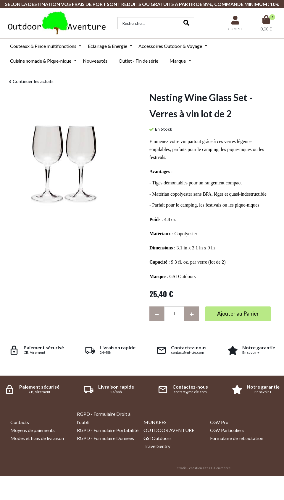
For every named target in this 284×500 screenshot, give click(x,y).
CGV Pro (219, 422)
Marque (178, 61)
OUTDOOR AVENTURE (168, 430)
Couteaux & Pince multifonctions (43, 46)
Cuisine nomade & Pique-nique (40, 61)
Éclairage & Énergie (107, 46)
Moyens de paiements (32, 430)
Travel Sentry (156, 446)
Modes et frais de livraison (37, 438)
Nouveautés (95, 61)
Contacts (19, 422)
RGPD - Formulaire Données (105, 438)
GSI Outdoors (157, 438)
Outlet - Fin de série (138, 61)
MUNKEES (155, 422)
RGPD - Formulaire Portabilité (107, 430)
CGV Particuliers (227, 430)
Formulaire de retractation (236, 438)
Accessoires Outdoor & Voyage (170, 46)
